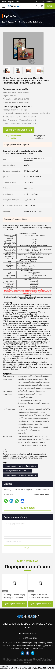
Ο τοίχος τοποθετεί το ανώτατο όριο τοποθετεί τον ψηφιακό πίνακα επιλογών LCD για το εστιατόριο (39, 596)
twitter (32, 653)
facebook (27, 653)
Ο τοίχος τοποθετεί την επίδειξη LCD (30, 22)
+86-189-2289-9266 (44, 2)
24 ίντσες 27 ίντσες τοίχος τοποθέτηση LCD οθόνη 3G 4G (14, 596)
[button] (42, 71)
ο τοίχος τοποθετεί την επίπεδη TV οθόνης (20, 466)
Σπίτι (3, 22)
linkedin (22, 653)
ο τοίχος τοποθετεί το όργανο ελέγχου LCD (21, 475)
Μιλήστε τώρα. (27, 507)
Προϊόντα (11, 22)
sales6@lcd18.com (10, 2)
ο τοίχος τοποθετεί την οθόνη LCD (17, 471)
